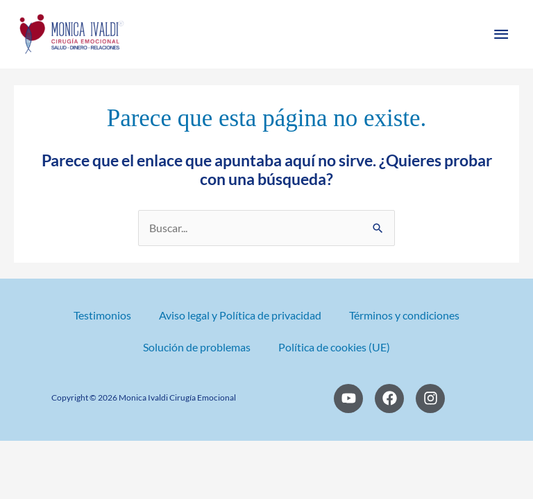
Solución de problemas (197, 347)
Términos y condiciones (404, 315)
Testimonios (102, 315)
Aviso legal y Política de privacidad (240, 315)
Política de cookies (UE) (334, 347)
